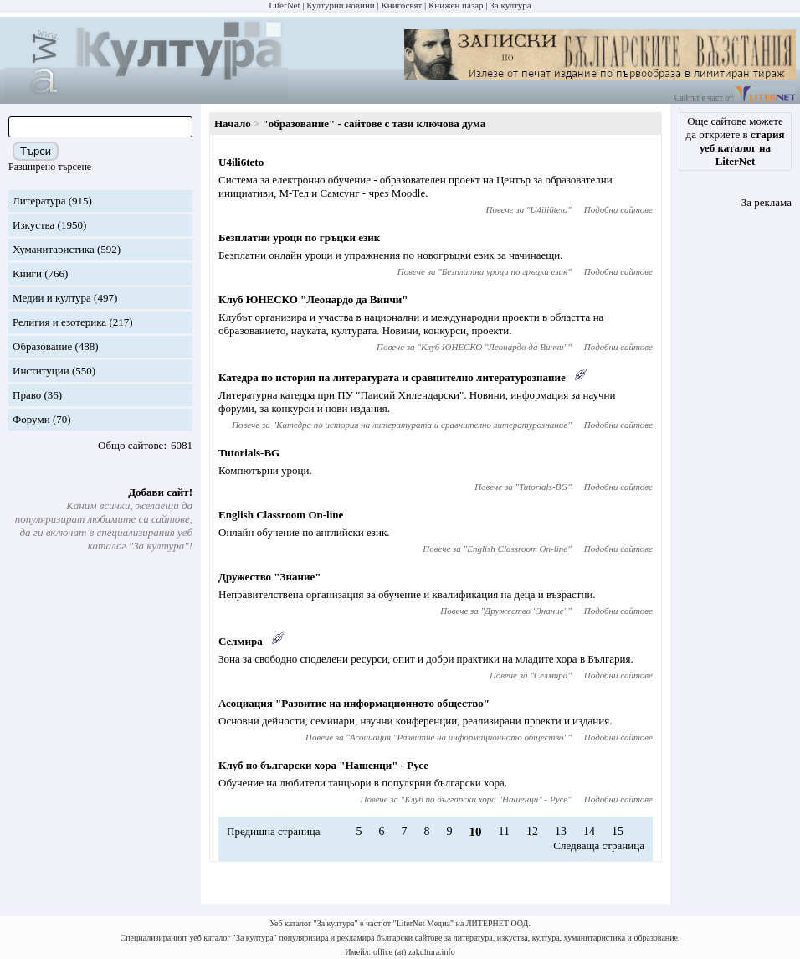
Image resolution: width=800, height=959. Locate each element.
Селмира (240, 641)
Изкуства (33, 225)
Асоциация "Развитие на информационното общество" (354, 703)
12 (532, 831)
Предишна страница (274, 831)
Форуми (31, 419)
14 (589, 831)
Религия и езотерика (59, 322)
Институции (41, 370)
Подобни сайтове (618, 209)
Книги (27, 273)
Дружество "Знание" (269, 576)
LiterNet (284, 5)
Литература (39, 200)
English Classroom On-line (280, 514)
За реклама (766, 202)
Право (27, 395)
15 (617, 831)
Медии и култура (52, 297)
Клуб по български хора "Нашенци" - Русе (323, 765)
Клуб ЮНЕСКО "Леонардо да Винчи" (313, 299)
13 (561, 831)
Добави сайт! (160, 492)
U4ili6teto (241, 162)
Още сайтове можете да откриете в (735, 141)
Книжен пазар (456, 5)
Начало (232, 123)
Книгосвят (401, 5)
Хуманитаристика (54, 249)
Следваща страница (598, 845)
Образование (42, 346)
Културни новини (340, 5)
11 (504, 831)
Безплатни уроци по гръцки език (299, 237)
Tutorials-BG (248, 452)
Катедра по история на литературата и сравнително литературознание (392, 377)
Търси (35, 151)
